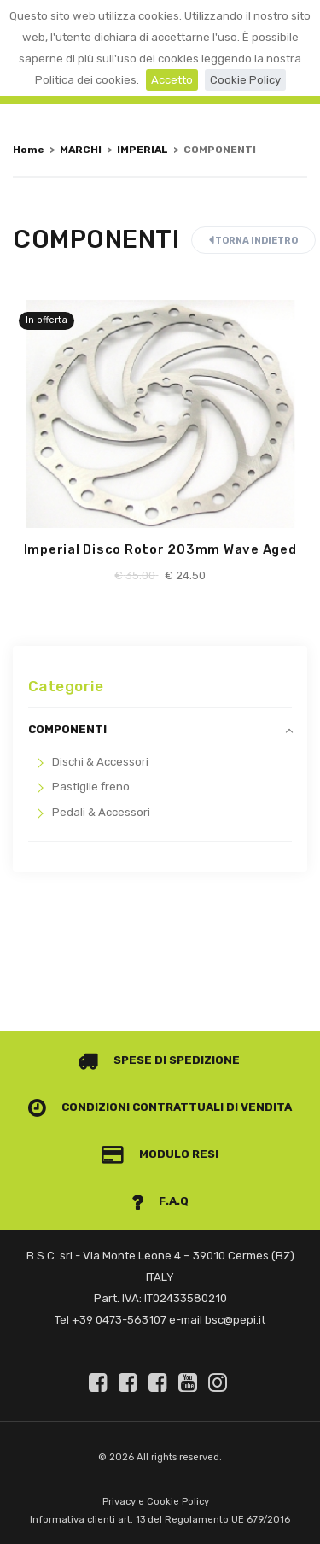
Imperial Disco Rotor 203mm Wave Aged (160, 549)
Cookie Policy (245, 79)
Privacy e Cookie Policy (155, 1501)
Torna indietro (253, 240)
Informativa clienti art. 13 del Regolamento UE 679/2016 (160, 1519)
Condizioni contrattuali (126, 1107)
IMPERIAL (142, 150)
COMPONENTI (67, 729)
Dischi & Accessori (100, 761)
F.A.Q (160, 1201)
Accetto (172, 79)
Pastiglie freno (91, 786)
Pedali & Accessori (101, 812)
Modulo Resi (160, 1154)
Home (28, 150)
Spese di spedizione (159, 1060)
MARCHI (81, 150)
